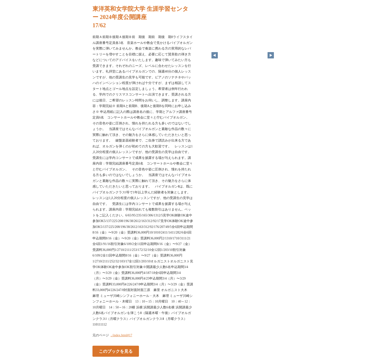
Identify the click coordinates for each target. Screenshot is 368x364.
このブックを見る (116, 351)
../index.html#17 (121, 335)
